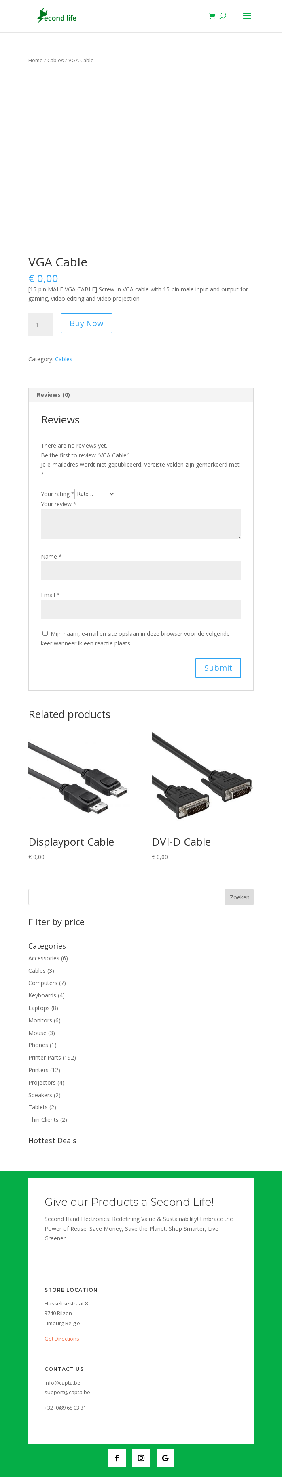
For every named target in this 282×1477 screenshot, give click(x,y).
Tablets (38, 1107)
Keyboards (42, 995)
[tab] (141, 395)
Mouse (37, 1033)
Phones (38, 1045)
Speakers (40, 1095)
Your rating (57, 493)
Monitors (40, 1020)
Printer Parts (44, 1057)
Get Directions (62, 1338)
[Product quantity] (40, 324)
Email (50, 595)
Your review (58, 504)
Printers (38, 1070)
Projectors (42, 1082)
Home (35, 60)
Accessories (43, 958)
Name (51, 556)
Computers (42, 983)
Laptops (39, 1008)
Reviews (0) (53, 394)
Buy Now (87, 323)
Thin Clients (43, 1119)
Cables (55, 60)
